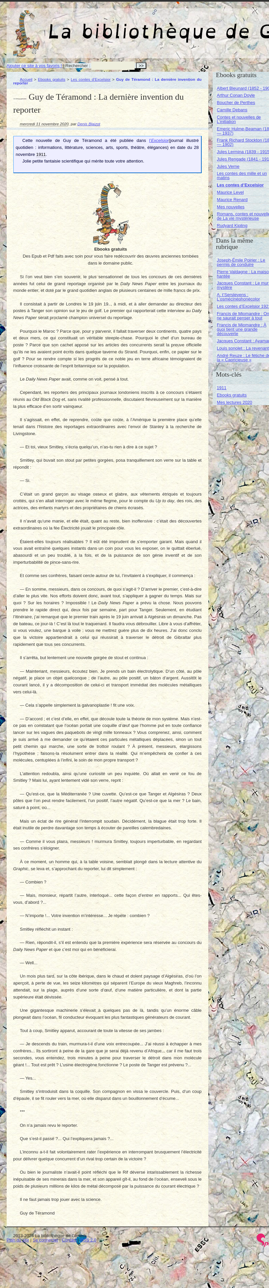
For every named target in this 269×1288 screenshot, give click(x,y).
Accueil (26, 79)
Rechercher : (77, 65)
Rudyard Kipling (232, 225)
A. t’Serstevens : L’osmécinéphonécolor (238, 296)
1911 (221, 387)
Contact (69, 1239)
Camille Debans (232, 109)
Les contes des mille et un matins (242, 175)
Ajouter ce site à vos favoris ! (34, 65)
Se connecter (45, 1239)
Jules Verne (228, 166)
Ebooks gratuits (51, 79)
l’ (159, 140)
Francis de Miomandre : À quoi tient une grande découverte (241, 329)
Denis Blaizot (88, 124)
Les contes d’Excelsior (90, 79)
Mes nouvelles (230, 206)
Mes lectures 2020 (234, 402)
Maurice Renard (232, 199)
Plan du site (18, 1239)
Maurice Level (230, 192)
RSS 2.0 (88, 1239)
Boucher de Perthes (236, 102)
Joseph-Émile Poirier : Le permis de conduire (241, 262)
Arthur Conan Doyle (236, 95)
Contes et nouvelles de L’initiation (239, 119)
